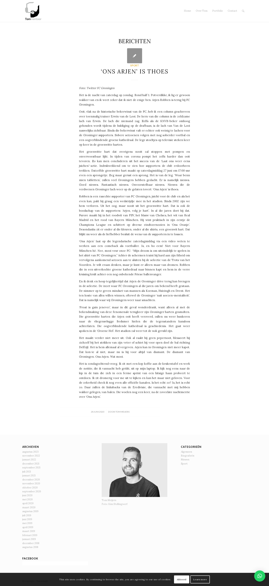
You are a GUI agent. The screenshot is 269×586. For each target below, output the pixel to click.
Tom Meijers (122, 411)
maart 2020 (28, 507)
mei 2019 (27, 523)
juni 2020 (27, 495)
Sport (134, 65)
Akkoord (181, 579)
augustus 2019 (30, 511)
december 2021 (30, 463)
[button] (259, 576)
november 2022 (31, 455)
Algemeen (186, 451)
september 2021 (31, 467)
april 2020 (28, 503)
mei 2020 (27, 499)
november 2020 (31, 483)
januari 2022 (29, 459)
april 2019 (27, 527)
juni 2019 (27, 519)
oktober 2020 (30, 487)
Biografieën (187, 455)
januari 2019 (29, 539)
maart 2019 (28, 531)
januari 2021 (29, 475)
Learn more (200, 579)
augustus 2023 (30, 451)
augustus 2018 (30, 547)
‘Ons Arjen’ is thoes (134, 71)
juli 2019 (26, 515)
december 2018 (30, 543)
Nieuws (185, 459)
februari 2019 (29, 535)
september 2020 (31, 491)
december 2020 (31, 479)
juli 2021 (26, 471)
